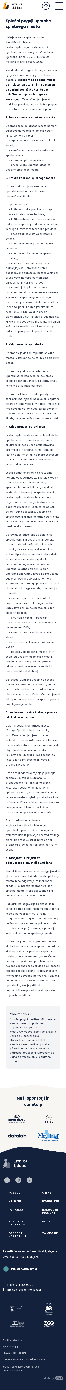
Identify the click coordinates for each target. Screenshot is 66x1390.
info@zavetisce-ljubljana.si (24, 1289)
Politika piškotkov (13, 1340)
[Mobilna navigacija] (59, 6)
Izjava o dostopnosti (14, 1352)
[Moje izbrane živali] (46, 6)
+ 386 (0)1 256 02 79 (20, 1284)
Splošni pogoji (10, 1346)
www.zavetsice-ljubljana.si (36, 1031)
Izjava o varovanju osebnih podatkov (24, 1359)
